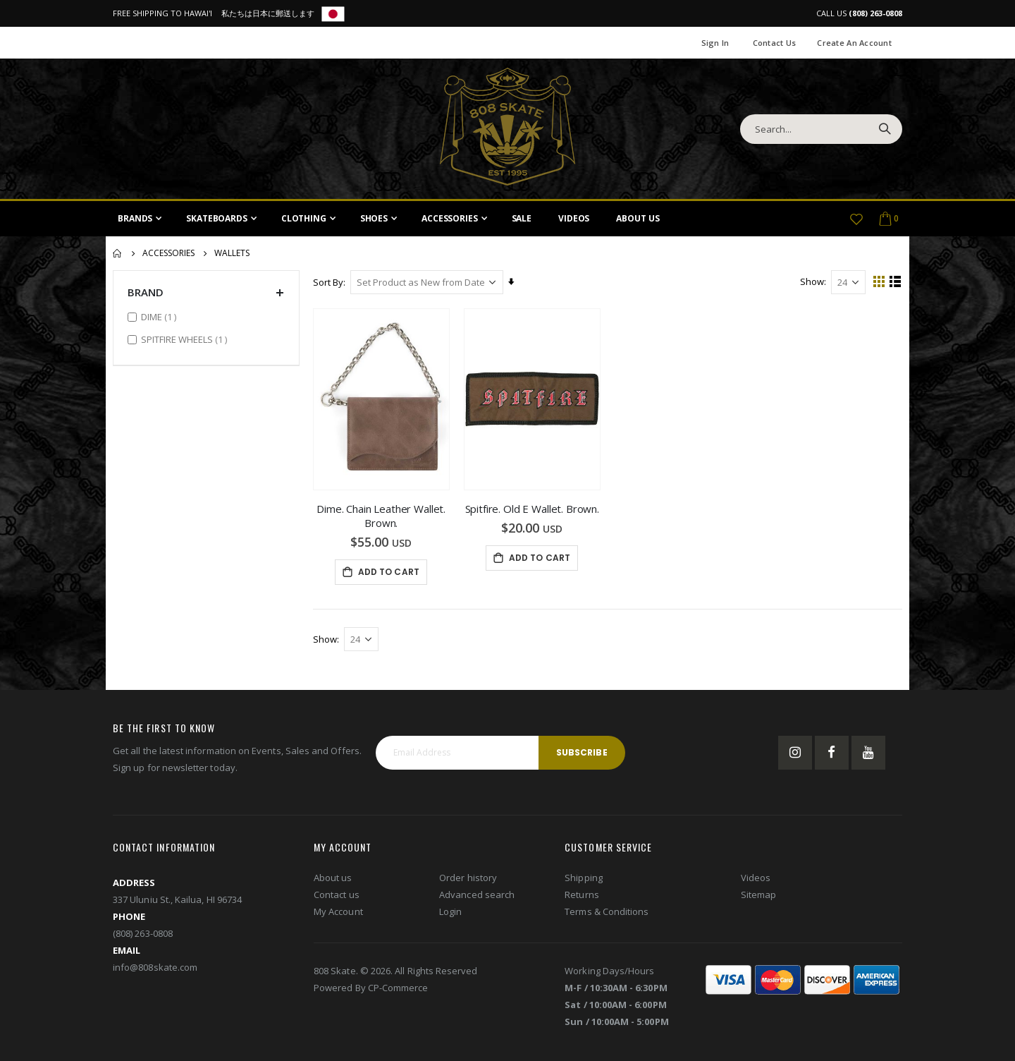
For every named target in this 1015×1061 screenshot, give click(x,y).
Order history (468, 877)
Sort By (329, 282)
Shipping (584, 877)
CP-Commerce (398, 987)
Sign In (715, 42)
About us (333, 877)
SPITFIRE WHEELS (185, 339)
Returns (581, 894)
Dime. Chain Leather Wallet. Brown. (381, 516)
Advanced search (477, 894)
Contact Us (774, 42)
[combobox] (821, 129)
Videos (755, 877)
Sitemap (758, 894)
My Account (338, 911)
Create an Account (854, 42)
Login (450, 911)
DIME (160, 316)
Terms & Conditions (606, 911)
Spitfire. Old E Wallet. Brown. (532, 509)
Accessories (168, 253)
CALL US (859, 13)
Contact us (336, 894)
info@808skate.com (155, 967)
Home (118, 253)
